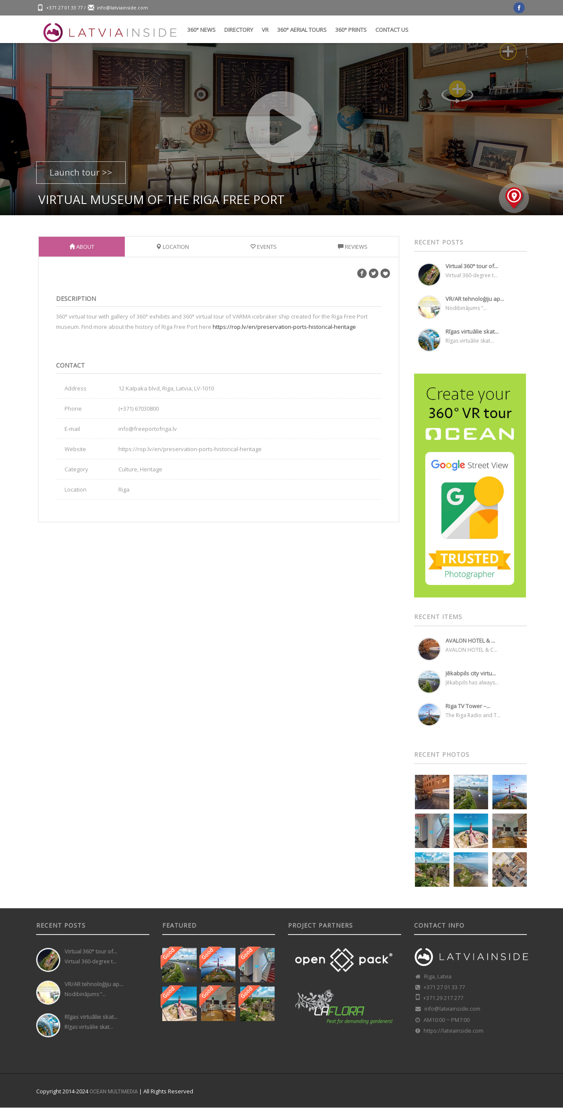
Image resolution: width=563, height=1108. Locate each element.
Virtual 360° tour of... (471, 266)
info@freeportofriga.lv (147, 429)
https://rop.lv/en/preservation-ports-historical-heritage (284, 327)
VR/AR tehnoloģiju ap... (474, 299)
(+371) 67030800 (138, 408)
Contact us (391, 30)
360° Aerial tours (302, 30)
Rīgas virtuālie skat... (471, 331)
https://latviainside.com (453, 1030)
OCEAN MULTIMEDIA (114, 1092)
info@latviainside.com (122, 7)
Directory (238, 30)
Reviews (353, 247)
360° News (201, 30)
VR (265, 30)
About (81, 247)
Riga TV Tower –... (467, 706)
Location (172, 247)
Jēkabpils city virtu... (470, 673)
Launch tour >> (80, 172)
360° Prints (351, 30)
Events (263, 247)
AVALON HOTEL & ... (470, 640)
